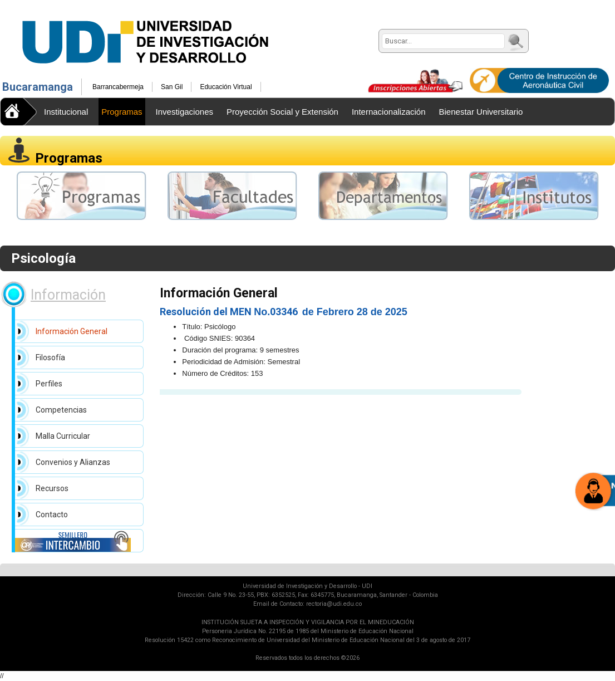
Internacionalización (389, 111)
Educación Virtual (226, 87)
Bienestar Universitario (481, 111)
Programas (121, 111)
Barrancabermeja (118, 87)
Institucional (66, 111)
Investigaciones (184, 111)
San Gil (172, 87)
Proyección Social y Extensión (282, 111)
